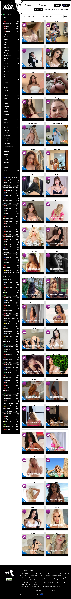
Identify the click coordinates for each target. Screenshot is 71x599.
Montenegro (8, 234)
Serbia (7, 252)
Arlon (11, 42)
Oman (7, 375)
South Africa (9, 401)
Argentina (8, 282)
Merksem (11, 114)
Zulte (11, 173)
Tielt (11, 149)
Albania (7, 21)
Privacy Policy (38, 590)
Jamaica (7, 339)
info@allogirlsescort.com (52, 586)
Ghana (7, 323)
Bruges (11, 58)
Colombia (8, 308)
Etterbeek (11, 71)
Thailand (7, 414)
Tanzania (8, 411)
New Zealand (9, 367)
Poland (7, 242)
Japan (7, 341)
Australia (8, 285)
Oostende (11, 130)
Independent (24, 25)
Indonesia (8, 331)
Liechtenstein (9, 218)
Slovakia (7, 255)
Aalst (11, 34)
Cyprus (7, 185)
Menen (11, 111)
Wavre (11, 165)
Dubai (47, 9)
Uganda (7, 419)
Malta (7, 226)
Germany (8, 200)
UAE (6, 416)
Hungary (7, 206)
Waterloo (11, 162)
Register (20, 5)
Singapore (8, 398)
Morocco (8, 364)
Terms (21, 590)
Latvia (7, 216)
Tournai (11, 154)
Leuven (11, 95)
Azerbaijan (8, 287)
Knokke (11, 87)
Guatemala (8, 326)
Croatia (7, 182)
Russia (7, 249)
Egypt (6, 315)
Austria (7, 26)
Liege (11, 98)
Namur (11, 127)
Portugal (7, 244)
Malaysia (8, 359)
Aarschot (11, 36)
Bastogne (11, 53)
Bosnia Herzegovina (11, 177)
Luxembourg (9, 224)
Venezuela (8, 426)
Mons (11, 119)
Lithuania (8, 221)
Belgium (7, 31)
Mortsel (11, 122)
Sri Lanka (8, 406)
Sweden (7, 262)
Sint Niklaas (11, 141)
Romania (7, 247)
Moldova (7, 229)
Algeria (7, 279)
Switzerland (8, 265)
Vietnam (7, 429)
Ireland (7, 211)
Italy (6, 213)
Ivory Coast (8, 336)
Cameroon (8, 295)
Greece (7, 203)
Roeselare (11, 133)
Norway (7, 239)
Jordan (7, 344)
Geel (11, 74)
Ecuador (7, 313)
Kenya (7, 349)
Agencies (55, 9)
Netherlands (9, 236)
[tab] (10, 18)
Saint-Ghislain (11, 135)
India (6, 328)
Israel (7, 334)
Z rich (11, 170)
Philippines (8, 388)
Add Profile (39, 9)
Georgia (7, 321)
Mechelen (11, 109)
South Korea (8, 403)
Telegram (64, 9)
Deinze (11, 66)
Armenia (7, 23)
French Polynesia (10, 318)
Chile (6, 303)
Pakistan (7, 377)
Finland (7, 195)
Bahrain (7, 290)
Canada (7, 297)
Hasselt (11, 82)
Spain (7, 260)
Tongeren (11, 151)
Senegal (7, 395)
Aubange (11, 50)
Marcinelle (11, 106)
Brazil (7, 292)
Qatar (7, 390)
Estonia (7, 193)
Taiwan (7, 408)
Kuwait (7, 352)
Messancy (11, 117)
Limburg (11, 101)
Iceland (7, 208)
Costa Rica (8, 310)
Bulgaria (7, 180)
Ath (11, 45)
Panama (7, 380)
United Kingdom (10, 273)
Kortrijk (11, 90)
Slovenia (7, 257)
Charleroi (11, 63)
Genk (11, 77)
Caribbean (8, 300)
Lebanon (7, 357)
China (7, 305)
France (7, 198)
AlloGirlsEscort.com (42, 573)
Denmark (8, 190)
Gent (11, 79)
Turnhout (11, 157)
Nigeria (7, 372)
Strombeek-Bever (11, 146)
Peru (6, 385)
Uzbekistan (8, 424)
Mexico (7, 362)
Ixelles (11, 85)
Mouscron (11, 125)
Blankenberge (11, 55)
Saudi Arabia (9, 393)
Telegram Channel (28, 570)
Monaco (7, 231)
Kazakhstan (8, 346)
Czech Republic (10, 187)
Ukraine (7, 270)
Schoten (11, 138)
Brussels (11, 61)
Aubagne (11, 47)
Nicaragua (8, 370)
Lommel (11, 103)
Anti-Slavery (52, 590)
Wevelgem (11, 167)
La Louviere (11, 93)
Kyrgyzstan (8, 354)
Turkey (7, 267)
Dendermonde (11, 69)
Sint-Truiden (11, 143)
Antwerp (11, 39)
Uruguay (7, 421)
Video (48, 53)
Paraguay (8, 383)
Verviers (11, 159)
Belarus (7, 29)
